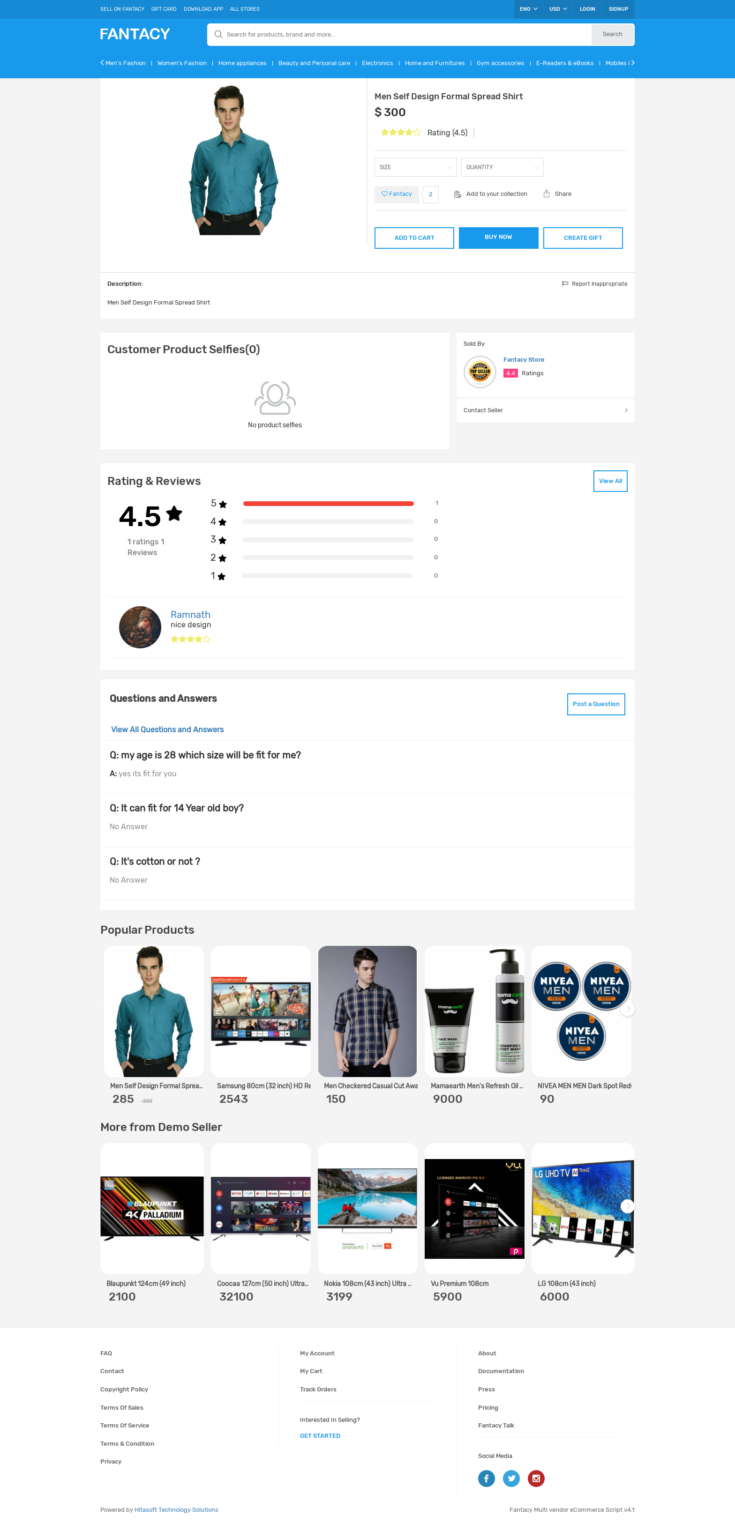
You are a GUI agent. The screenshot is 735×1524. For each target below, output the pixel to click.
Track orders (318, 1389)
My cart (311, 1371)
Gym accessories (501, 63)
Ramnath (190, 614)
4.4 (510, 373)
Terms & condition (127, 1443)
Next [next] (629, 1013)
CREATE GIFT (583, 237)
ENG (529, 9)
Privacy (110, 1461)
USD (558, 9)
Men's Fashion (125, 63)
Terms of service (125, 1425)
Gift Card (164, 9)
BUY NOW (498, 236)
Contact (112, 1371)
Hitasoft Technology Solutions (176, 1509)
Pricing (488, 1407)
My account (317, 1353)
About (487, 1353)
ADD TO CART (415, 237)
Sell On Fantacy (122, 9)
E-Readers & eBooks (565, 63)
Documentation (501, 1371)
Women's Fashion (182, 63)
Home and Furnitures (435, 63)
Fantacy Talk (496, 1425)
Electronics (377, 63)
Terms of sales (121, 1407)
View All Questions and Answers (167, 729)
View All (610, 480)
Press (486, 1389)
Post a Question (596, 703)
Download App (203, 9)
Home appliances (242, 63)
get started (320, 1435)
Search (612, 33)
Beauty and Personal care (314, 63)
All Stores (245, 9)
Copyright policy (124, 1389)
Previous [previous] (108, 1013)
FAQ (106, 1353)
